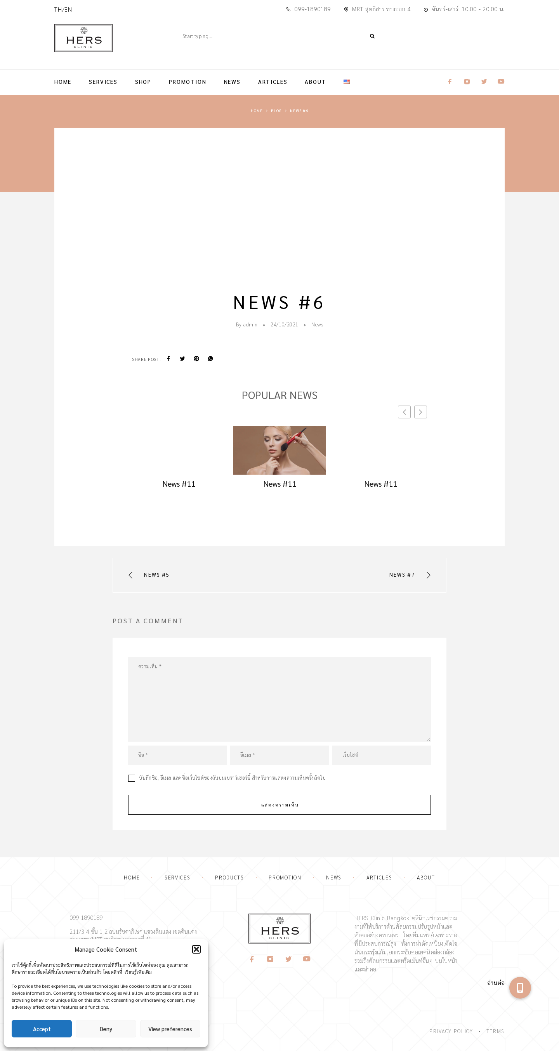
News (232, 81)
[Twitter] (289, 959)
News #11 (178, 483)
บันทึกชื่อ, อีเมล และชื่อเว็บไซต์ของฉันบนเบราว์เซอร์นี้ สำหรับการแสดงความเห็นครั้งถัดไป (232, 777)
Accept (42, 1028)
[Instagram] (270, 959)
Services (103, 81)
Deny (106, 1028)
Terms (495, 1031)
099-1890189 (312, 8)
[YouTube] (307, 959)
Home (62, 81)
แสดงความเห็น (280, 804)
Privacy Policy (451, 1031)
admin (250, 324)
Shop (143, 81)
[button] (196, 949)
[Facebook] (252, 959)
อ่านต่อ (496, 982)
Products (229, 877)
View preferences (170, 1028)
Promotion (187, 81)
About (315, 81)
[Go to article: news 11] (178, 448)
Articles (273, 81)
